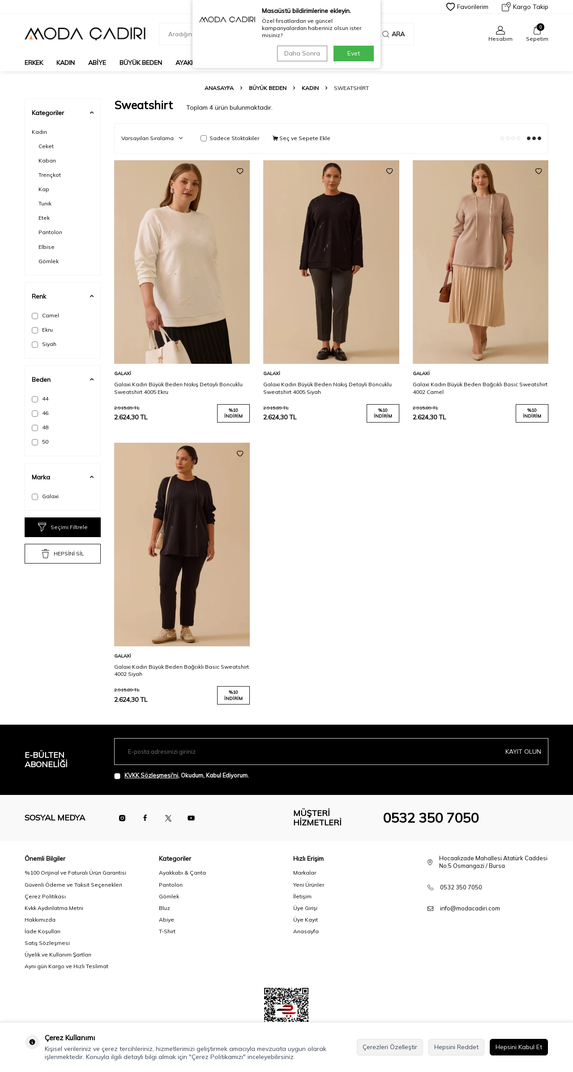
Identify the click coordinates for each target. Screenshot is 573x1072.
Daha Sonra (302, 53)
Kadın (65, 63)
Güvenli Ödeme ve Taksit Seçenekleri (73, 884)
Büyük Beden (141, 63)
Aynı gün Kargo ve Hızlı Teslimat (66, 966)
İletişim (302, 896)
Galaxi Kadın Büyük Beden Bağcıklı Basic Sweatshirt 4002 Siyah (181, 670)
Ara (393, 34)
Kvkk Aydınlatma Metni (54, 908)
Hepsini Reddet (456, 1047)
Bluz (164, 908)
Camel (45, 315)
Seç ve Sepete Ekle (301, 138)
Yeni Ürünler (308, 884)
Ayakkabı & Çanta (182, 872)
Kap (43, 189)
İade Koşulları (42, 931)
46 (40, 413)
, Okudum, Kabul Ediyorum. (181, 775)
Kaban (47, 160)
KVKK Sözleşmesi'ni (151, 775)
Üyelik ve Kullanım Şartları (58, 954)
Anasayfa (219, 88)
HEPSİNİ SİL (63, 553)
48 (40, 427)
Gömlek (48, 261)
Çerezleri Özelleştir (390, 1047)
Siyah (44, 344)
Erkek (34, 63)
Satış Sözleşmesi (47, 943)
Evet (353, 53)
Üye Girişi (305, 908)
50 (40, 441)
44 (40, 398)
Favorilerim (467, 6)
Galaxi (45, 496)
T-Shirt (167, 931)
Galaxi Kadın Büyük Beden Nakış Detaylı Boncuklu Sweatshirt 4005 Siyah (327, 388)
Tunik (44, 203)
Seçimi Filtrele (63, 527)
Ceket (46, 146)
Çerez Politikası (45, 896)
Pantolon (50, 232)
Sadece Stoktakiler (230, 138)
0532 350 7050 (431, 817)
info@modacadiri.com (470, 908)
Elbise (46, 246)
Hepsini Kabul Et (519, 1047)
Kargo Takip (525, 6)
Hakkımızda (40, 919)
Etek (44, 217)
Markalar (304, 872)
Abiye (97, 63)
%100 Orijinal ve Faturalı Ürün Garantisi (75, 872)
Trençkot (49, 174)
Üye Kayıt (305, 919)
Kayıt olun (523, 751)
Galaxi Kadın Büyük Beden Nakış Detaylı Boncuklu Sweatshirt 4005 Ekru (178, 388)
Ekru (42, 329)
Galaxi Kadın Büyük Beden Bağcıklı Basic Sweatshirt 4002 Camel (480, 388)
